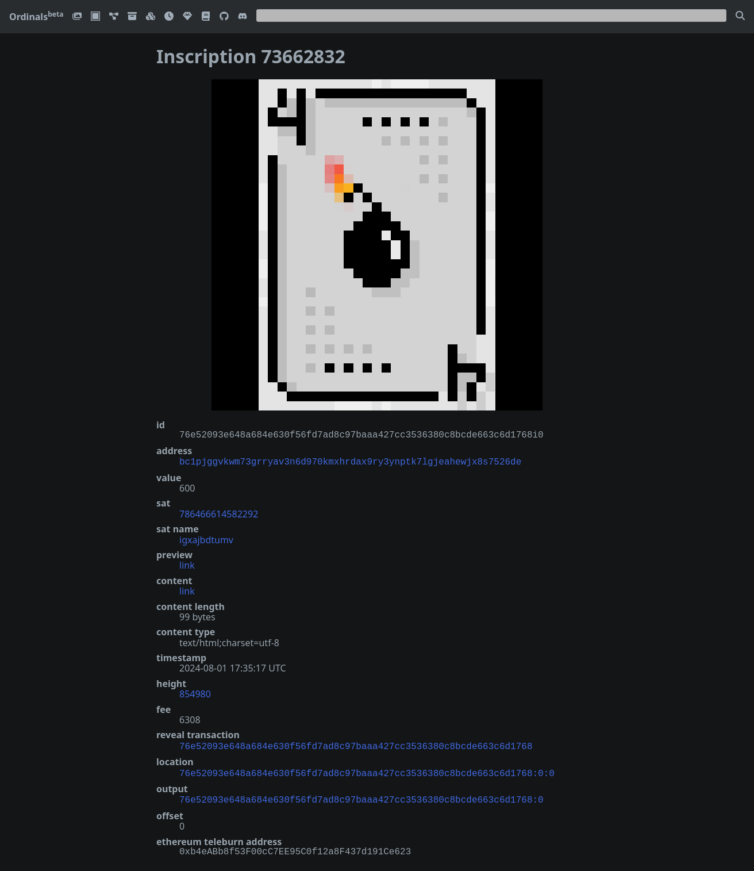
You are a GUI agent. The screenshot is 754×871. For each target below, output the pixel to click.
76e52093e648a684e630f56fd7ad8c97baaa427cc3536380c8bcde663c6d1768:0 (361, 795)
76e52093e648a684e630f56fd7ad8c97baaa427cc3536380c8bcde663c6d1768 (355, 744)
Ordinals (36, 16)
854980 (195, 692)
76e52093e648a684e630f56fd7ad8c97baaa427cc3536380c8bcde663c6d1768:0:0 (367, 770)
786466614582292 (218, 513)
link (187, 564)
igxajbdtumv (206, 538)
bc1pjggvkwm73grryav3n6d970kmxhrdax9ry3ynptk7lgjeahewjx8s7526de (350, 461)
